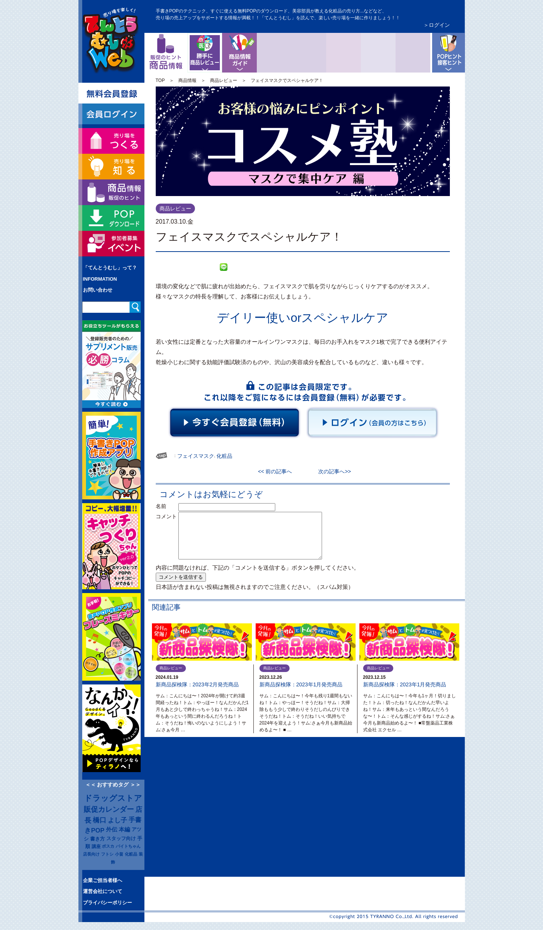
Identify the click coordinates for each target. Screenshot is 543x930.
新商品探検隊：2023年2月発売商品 (197, 684)
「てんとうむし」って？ (110, 267)
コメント (166, 516)
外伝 (111, 829)
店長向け (91, 854)
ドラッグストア (113, 798)
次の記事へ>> (332, 471)
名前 (166, 506)
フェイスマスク (195, 456)
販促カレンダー (109, 809)
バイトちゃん (128, 846)
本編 (124, 829)
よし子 (117, 820)
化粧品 (131, 854)
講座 (96, 846)
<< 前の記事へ (277, 471)
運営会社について (102, 891)
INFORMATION (100, 279)
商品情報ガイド (239, 53)
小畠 (119, 854)
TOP (160, 80)
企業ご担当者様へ (102, 880)
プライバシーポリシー (107, 902)
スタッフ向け (121, 838)
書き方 (97, 839)
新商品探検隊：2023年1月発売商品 (301, 684)
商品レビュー (221, 39)
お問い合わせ (97, 290)
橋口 (99, 820)
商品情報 (187, 80)
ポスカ (108, 846)
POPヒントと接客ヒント (447, 53)
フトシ (107, 854)
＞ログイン (436, 25)
